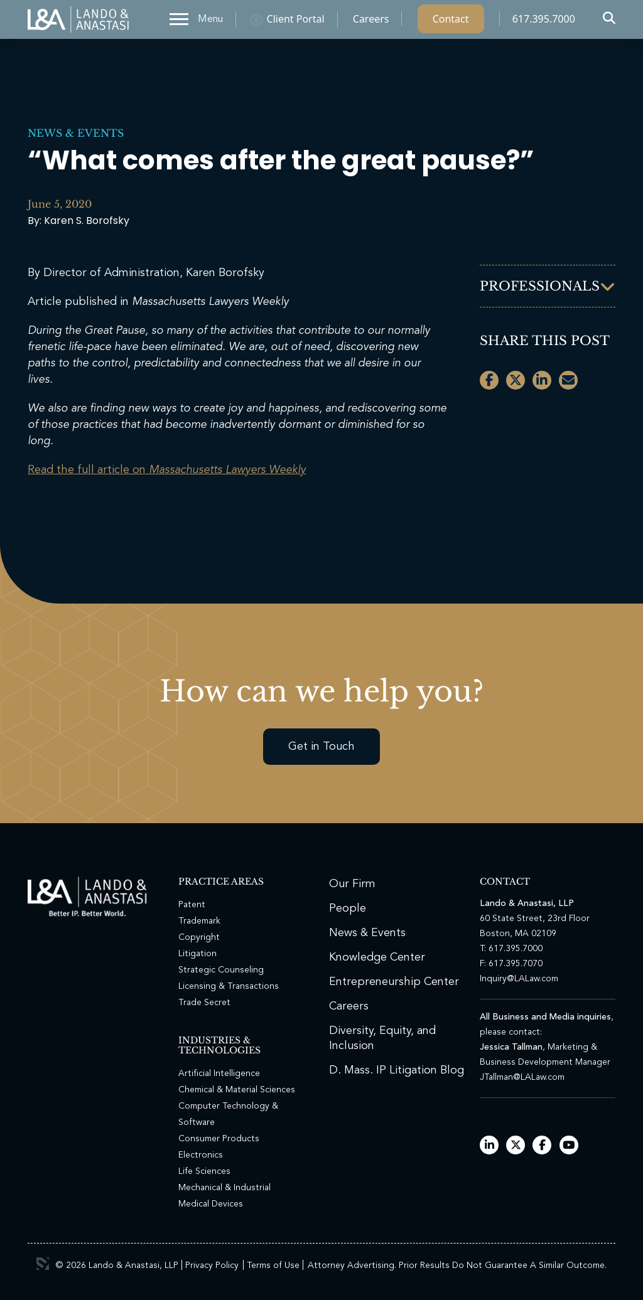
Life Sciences (204, 1171)
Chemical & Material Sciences (236, 1089)
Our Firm (352, 884)
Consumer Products (218, 1138)
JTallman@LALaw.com (522, 1077)
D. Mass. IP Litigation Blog (396, 1070)
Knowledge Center (377, 957)
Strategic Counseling (221, 970)
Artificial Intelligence (219, 1073)
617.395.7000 (543, 22)
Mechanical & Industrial (224, 1187)
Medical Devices (210, 1204)
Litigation (197, 953)
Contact (451, 22)
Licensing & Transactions (228, 986)
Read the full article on (167, 470)
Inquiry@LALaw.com (519, 978)
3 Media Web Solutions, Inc (42, 1263)
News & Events (76, 133)
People (347, 908)
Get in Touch (321, 746)
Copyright (199, 937)
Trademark (199, 921)
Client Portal (296, 22)
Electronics (200, 1155)
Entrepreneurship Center (394, 982)
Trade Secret (204, 1002)
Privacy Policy (212, 1265)
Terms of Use (273, 1265)
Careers (371, 22)
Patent (191, 904)
